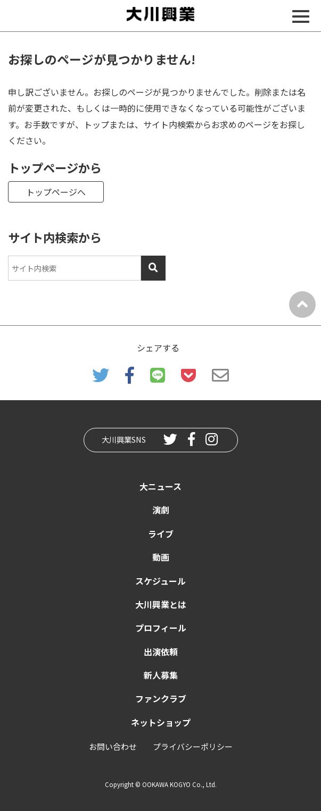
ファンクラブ (160, 698)
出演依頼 (161, 651)
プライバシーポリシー (193, 746)
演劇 (160, 509)
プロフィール (160, 627)
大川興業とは (160, 604)
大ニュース (160, 486)
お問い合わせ (113, 746)
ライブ (161, 533)
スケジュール (160, 581)
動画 (160, 557)
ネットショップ (161, 722)
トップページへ (56, 191)
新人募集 (161, 675)
